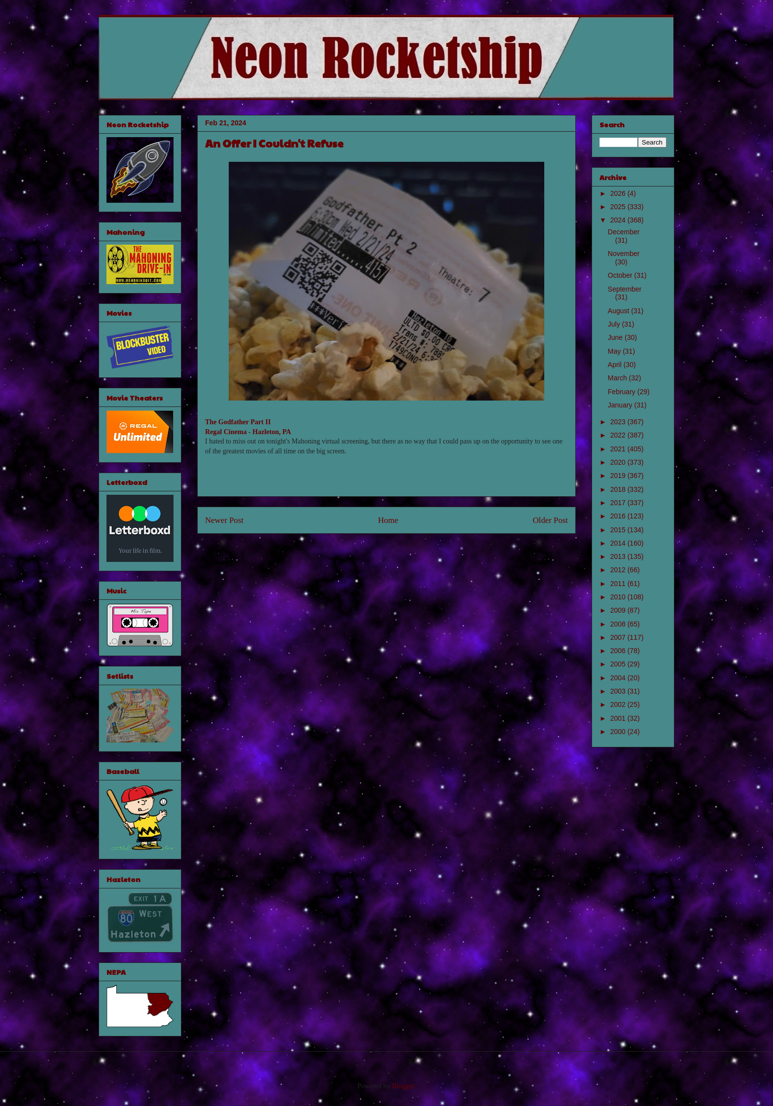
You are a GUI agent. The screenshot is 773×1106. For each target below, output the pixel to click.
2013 (619, 556)
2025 (619, 207)
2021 (619, 449)
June (616, 337)
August (619, 311)
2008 (619, 624)
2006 (619, 651)
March (618, 378)
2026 (619, 193)
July (615, 324)
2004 (619, 678)
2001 (619, 718)
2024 (619, 220)
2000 (619, 732)
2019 (619, 475)
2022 (619, 435)
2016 (619, 516)
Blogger (403, 1086)
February (622, 392)
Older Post (550, 520)
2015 (619, 530)
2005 (619, 664)
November (624, 254)
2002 (619, 704)
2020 (619, 462)
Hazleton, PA (271, 432)
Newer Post (224, 520)
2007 (619, 637)
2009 (619, 610)
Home (388, 520)
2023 (619, 422)
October (621, 275)
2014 (619, 543)
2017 (619, 503)
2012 (619, 570)
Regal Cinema (225, 432)
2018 (619, 489)
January (621, 405)
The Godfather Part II (238, 422)
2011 (619, 584)
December (624, 232)
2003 (619, 691)
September (624, 289)
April (616, 365)
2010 (619, 597)
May (615, 351)
